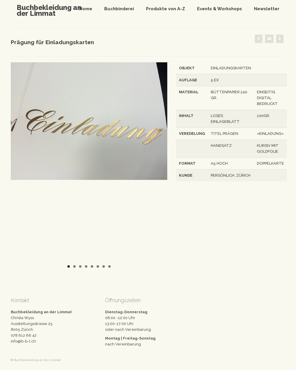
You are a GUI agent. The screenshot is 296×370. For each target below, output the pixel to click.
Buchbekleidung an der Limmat (49, 10)
